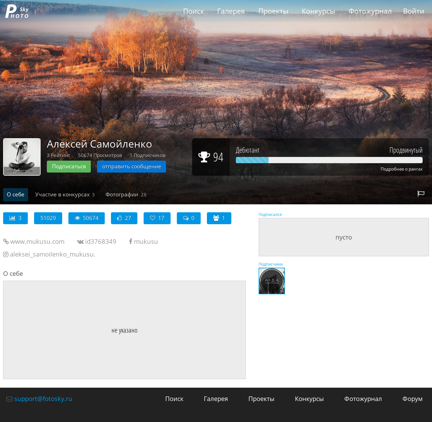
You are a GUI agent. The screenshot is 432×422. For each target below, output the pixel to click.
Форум (412, 398)
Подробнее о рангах (402, 169)
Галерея (231, 11)
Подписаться (69, 166)
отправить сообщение (131, 166)
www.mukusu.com (37, 241)
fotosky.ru (16, 11)
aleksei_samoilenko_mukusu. (52, 254)
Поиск (193, 11)
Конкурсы (318, 11)
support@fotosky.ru (43, 398)
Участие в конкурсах (65, 194)
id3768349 (100, 241)
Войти (413, 11)
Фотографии (126, 194)
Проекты (273, 11)
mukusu (146, 241)
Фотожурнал (370, 11)
